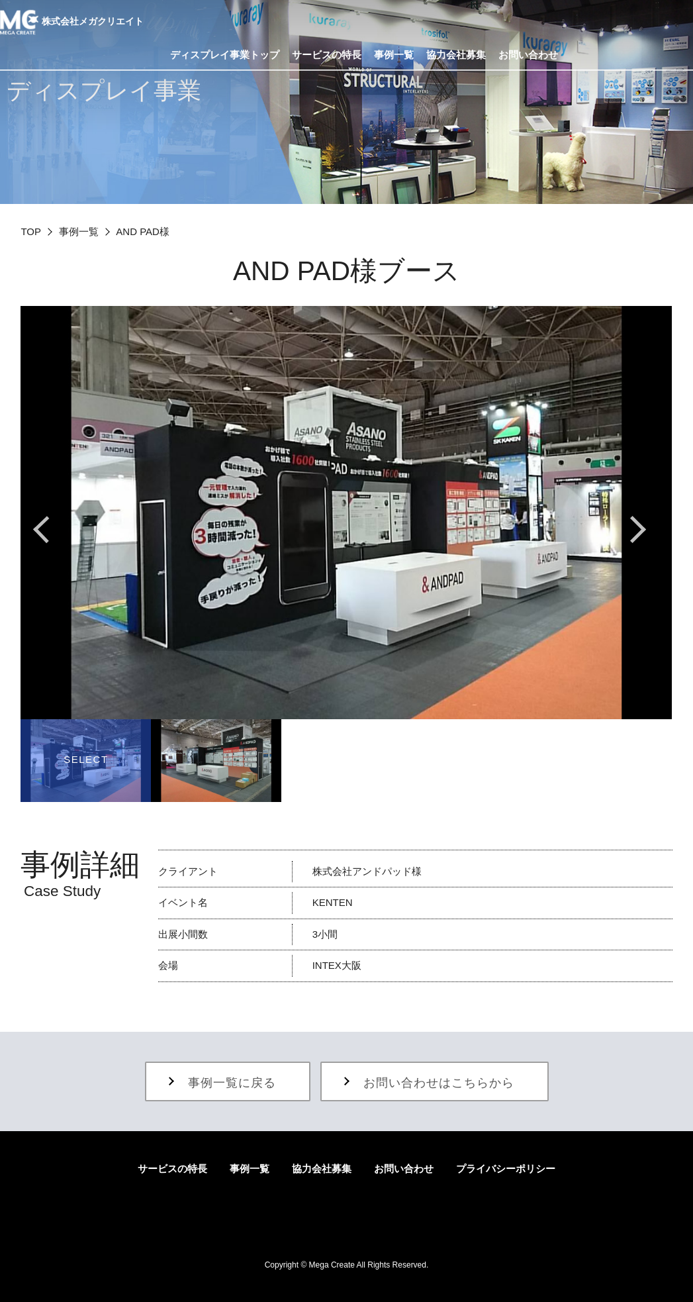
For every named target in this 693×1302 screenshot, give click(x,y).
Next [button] (639, 529)
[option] (346, 512)
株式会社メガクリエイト (72, 22)
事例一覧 (79, 231)
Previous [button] (53, 529)
